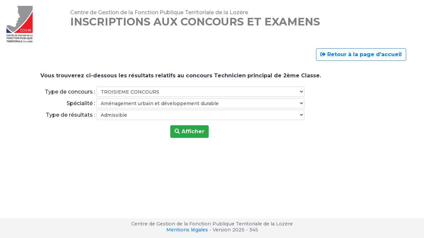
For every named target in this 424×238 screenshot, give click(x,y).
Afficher (189, 131)
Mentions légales (187, 230)
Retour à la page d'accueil (361, 54)
